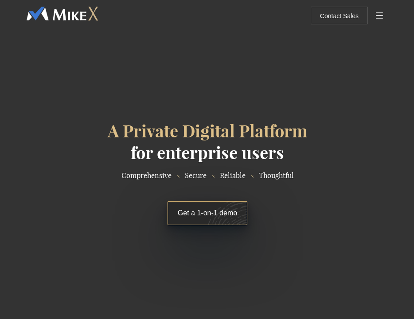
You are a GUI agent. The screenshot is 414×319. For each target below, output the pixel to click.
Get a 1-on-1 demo (207, 213)
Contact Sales (339, 15)
